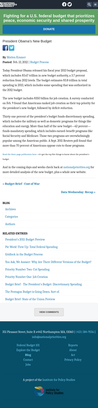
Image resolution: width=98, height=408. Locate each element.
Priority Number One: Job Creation (26, 277)
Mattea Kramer (16, 57)
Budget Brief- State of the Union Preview (30, 299)
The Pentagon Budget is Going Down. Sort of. (32, 291)
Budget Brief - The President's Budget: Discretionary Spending (43, 284)
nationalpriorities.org (76, 167)
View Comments (49, 312)
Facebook (5, 48)
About (73, 350)
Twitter (11, 48)
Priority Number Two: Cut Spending (27, 269)
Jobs (28, 364)
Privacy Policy (73, 359)
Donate (49, 29)
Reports (73, 345)
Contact (28, 359)
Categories (11, 216)
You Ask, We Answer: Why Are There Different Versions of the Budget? (48, 262)
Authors (10, 224)
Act (73, 355)
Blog (28, 355)
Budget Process (39, 62)
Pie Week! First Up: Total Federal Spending (31, 247)
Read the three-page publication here (19, 154)
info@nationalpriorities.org (49, 337)
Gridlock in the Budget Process (24, 254)
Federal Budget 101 (28, 345)
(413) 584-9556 (85, 332)
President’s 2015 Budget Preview (25, 239)
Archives (10, 209)
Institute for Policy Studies (58, 380)
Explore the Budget (28, 350)
